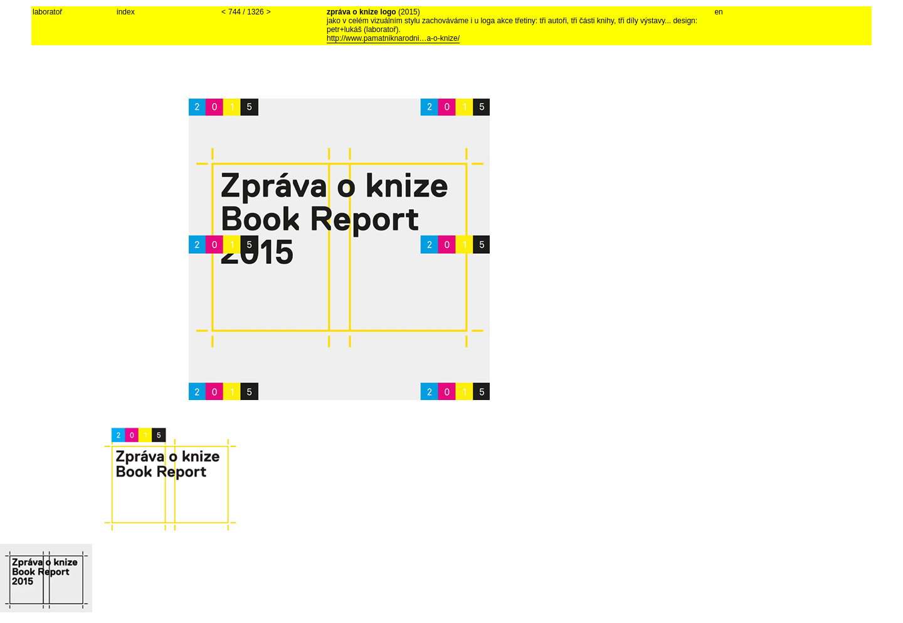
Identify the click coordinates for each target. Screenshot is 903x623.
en (718, 12)
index (126, 12)
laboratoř (47, 12)
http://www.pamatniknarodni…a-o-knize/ (393, 38)
